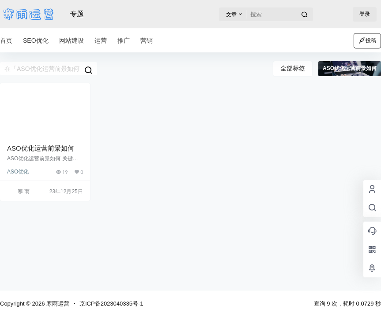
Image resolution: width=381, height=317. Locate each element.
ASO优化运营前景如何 (40, 148)
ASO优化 (18, 172)
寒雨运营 (57, 303)
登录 (364, 14)
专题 (77, 14)
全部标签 (292, 68)
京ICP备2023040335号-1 (111, 303)
